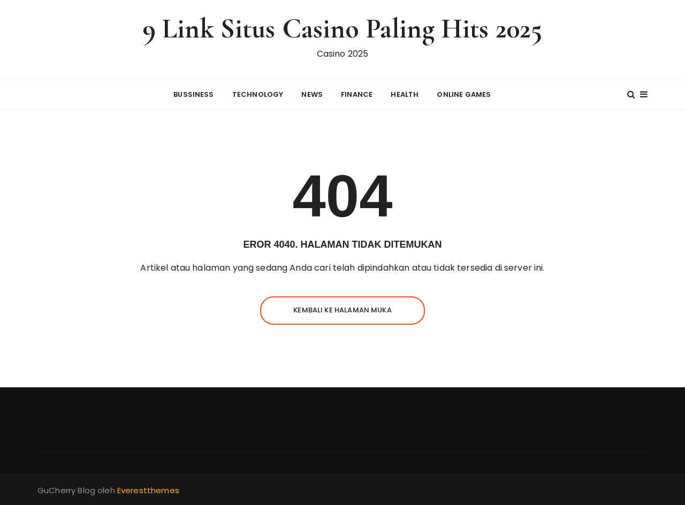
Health (404, 94)
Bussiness (193, 94)
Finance (356, 94)
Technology (258, 94)
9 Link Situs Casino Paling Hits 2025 (342, 28)
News (312, 94)
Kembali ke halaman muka (342, 310)
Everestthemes (148, 490)
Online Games (464, 94)
